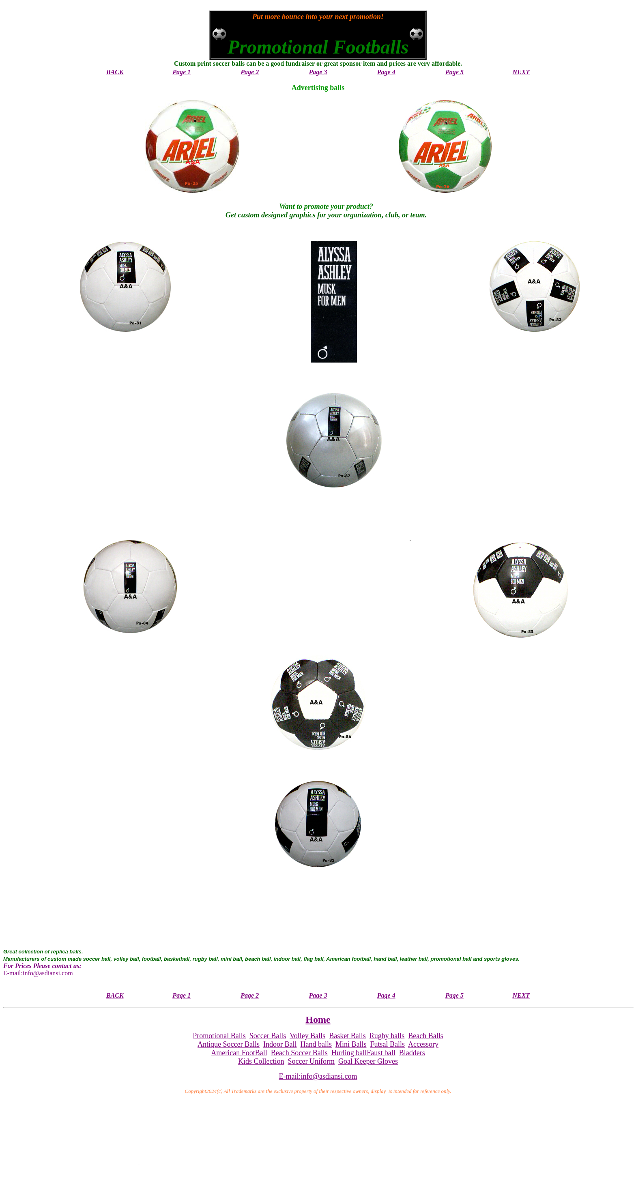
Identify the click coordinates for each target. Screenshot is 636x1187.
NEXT (521, 72)
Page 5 (454, 72)
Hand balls (315, 1044)
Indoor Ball (280, 1044)
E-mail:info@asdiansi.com (38, 973)
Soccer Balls (267, 1036)
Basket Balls (347, 1036)
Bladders (412, 1053)
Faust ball (381, 1053)
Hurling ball (349, 1053)
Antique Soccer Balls (229, 1044)
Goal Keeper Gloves (368, 1061)
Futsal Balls (387, 1044)
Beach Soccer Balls (299, 1053)
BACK (115, 72)
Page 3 (318, 72)
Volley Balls (307, 1036)
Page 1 (181, 72)
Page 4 (386, 72)
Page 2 (250, 72)
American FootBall (239, 1053)
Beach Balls (425, 1036)
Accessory (423, 1044)
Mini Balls (351, 1044)
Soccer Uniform (311, 1061)
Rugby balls (387, 1036)
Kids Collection (261, 1061)
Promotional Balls (219, 1036)
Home (317, 1019)
